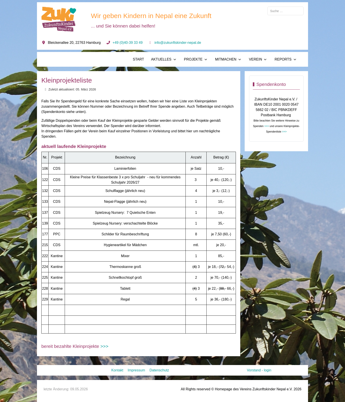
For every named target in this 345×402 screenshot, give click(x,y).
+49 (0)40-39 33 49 (128, 42)
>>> (104, 346)
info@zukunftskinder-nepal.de (177, 42)
